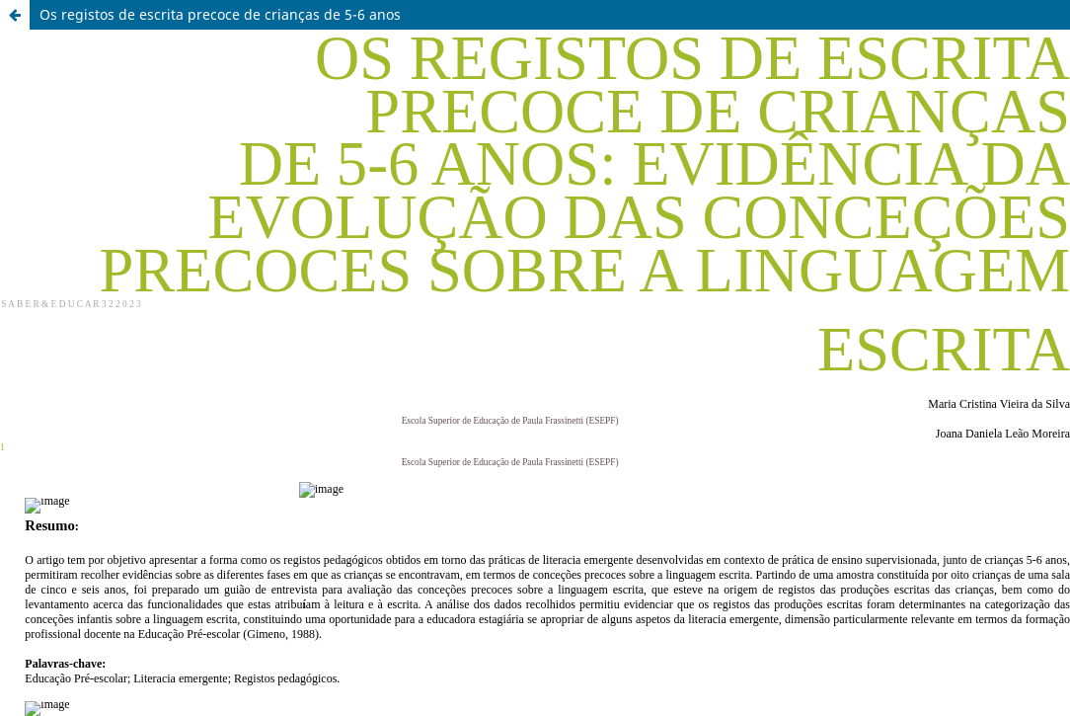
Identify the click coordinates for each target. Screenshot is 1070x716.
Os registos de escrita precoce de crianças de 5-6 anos (220, 14)
